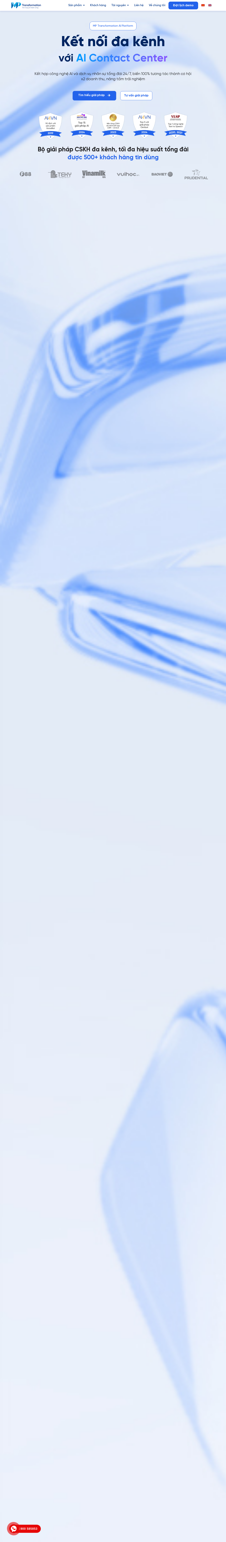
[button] (113, 26)
